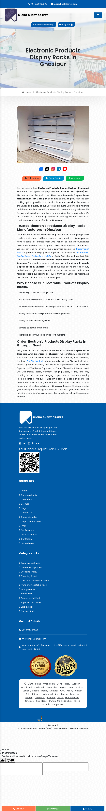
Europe (55, 704)
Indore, (44, 690)
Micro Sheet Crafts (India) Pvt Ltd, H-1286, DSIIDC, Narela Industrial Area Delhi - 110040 (54, 647)
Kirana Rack (25, 593)
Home (26, 92)
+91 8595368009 (37, 4)
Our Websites (26, 543)
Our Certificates (28, 534)
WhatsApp (75, 178)
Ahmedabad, (52, 687)
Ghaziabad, (26, 687)
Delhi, (59, 683)
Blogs (22, 508)
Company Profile (28, 495)
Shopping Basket (28, 576)
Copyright (53, 725)
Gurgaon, (76, 683)
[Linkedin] (33, 443)
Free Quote (66, 24)
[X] (24, 443)
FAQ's (22, 525)
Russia (77, 701)
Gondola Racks (27, 611)
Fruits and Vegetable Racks (33, 585)
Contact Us (25, 512)
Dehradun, (40, 697)
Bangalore (30, 701)
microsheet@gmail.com (64, 4)
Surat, (71, 687)
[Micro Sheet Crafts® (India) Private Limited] (27, 14)
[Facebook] (20, 443)
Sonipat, (27, 690)
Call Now (18, 808)
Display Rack (26, 606)
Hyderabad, (47, 694)
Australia (46, 704)
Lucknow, (74, 694)
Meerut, (29, 697)
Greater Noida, (72, 697)
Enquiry (87, 808)
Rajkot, (63, 687)
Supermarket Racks (29, 563)
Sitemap (24, 503)
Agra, (57, 694)
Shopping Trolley (28, 571)
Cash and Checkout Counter (34, 580)
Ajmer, (70, 690)
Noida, (67, 683)
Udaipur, (36, 694)
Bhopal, (35, 690)
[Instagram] (29, 443)
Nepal (44, 701)
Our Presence (26, 530)
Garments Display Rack (31, 567)
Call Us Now (32, 178)
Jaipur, (60, 697)
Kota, (28, 694)
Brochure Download (43, 24)
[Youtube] (37, 443)
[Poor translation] (10, 760)
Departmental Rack (29, 598)
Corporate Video (28, 517)
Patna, (38, 683)
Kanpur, (65, 694)
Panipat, (80, 687)
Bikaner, (78, 690)
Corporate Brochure (30, 521)
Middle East (66, 701)
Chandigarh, (49, 683)
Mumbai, (54, 690)
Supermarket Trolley (30, 602)
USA (62, 704)
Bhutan (52, 701)
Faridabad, (39, 687)
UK (58, 701)
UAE (38, 701)
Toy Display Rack (34, 361)
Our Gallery (25, 539)
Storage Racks (27, 589)
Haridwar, (51, 697)
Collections (25, 499)
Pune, (62, 690)
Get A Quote (53, 178)
